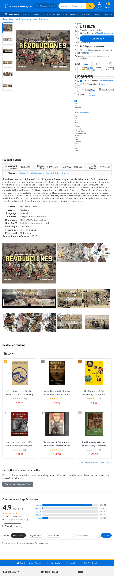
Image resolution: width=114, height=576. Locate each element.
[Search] (90, 6)
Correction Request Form (18, 484)
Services (25, 14)
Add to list (88, 89)
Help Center (54, 563)
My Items (108, 14)
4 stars (38, 508)
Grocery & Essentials (51, 14)
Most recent (18, 535)
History (65, 173)
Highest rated (36, 535)
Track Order (72, 563)
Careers (97, 14)
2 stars (38, 515)
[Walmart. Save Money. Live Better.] (17, 6)
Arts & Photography (23, 19)
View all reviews (12, 525)
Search (106, 535)
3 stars (38, 511)
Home (4, 19)
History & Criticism (40, 19)
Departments (12, 14)
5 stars (38, 505)
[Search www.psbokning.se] (72, 6)
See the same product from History (96, 462)
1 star (39, 518)
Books (11, 19)
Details (102, 84)
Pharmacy (86, 14)
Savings (36, 14)
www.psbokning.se (82, 112)
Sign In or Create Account (29, 563)
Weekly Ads (90, 563)
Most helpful (53, 535)
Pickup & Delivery (70, 14)
